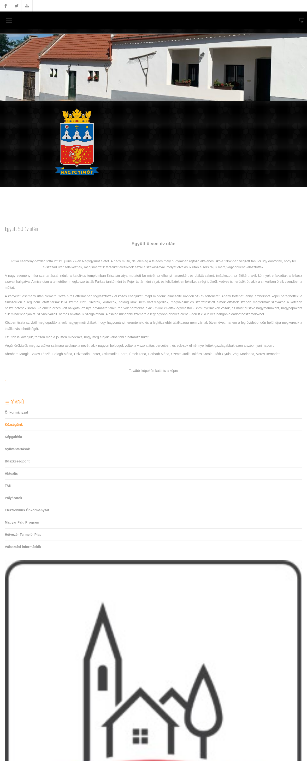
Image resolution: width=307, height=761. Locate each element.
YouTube (27, 6)
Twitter (16, 6)
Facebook (5, 6)
